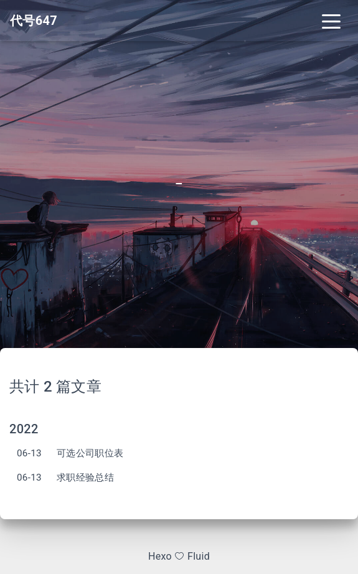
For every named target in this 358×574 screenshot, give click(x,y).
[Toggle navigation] (331, 20)
